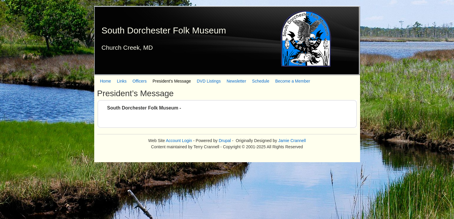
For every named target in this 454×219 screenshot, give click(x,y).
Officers (140, 81)
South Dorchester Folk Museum (164, 30)
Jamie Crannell (292, 140)
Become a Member (292, 81)
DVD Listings (209, 81)
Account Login (179, 140)
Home (105, 81)
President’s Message (172, 81)
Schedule (260, 81)
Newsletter (236, 81)
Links (122, 81)
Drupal (225, 140)
